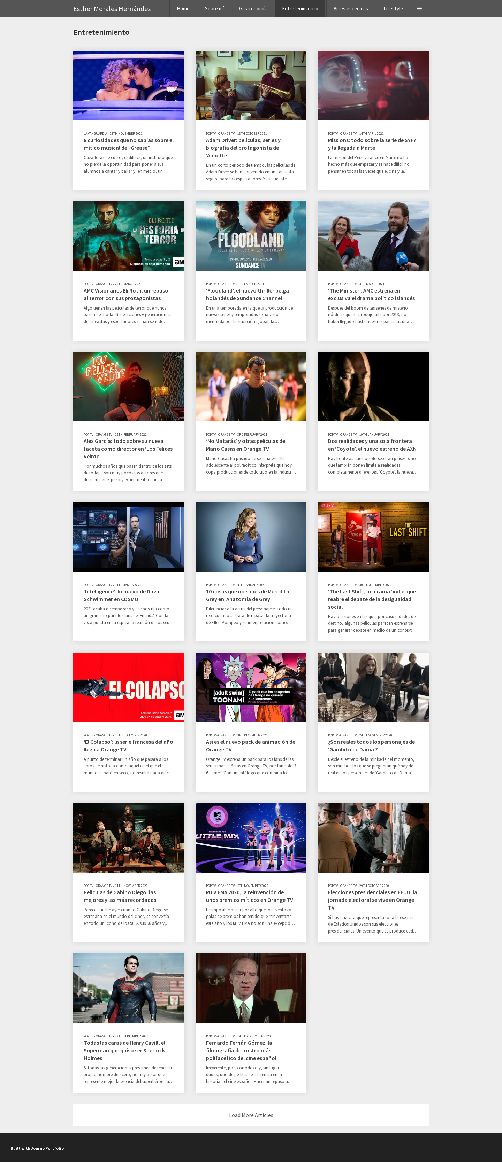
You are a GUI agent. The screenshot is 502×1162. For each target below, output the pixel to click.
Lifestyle (393, 8)
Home (183, 8)
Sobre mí (214, 8)
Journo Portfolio (47, 1148)
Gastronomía (253, 8)
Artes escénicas (351, 8)
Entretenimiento (300, 8)
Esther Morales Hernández (112, 8)
